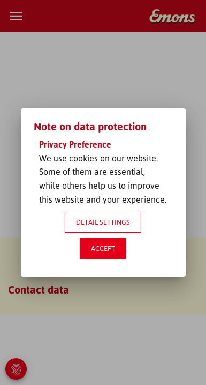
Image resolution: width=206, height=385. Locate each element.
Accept (103, 248)
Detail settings (103, 222)
